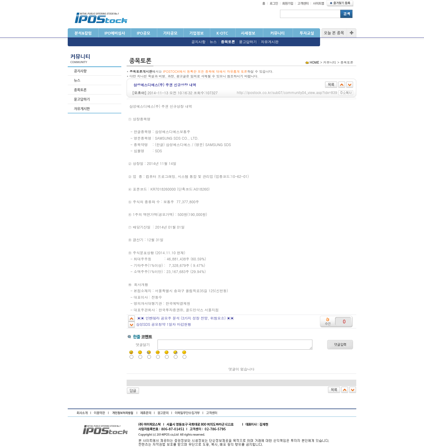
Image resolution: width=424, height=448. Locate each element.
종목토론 (228, 42)
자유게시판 (270, 42)
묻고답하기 (248, 42)
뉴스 (213, 42)
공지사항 (198, 42)
